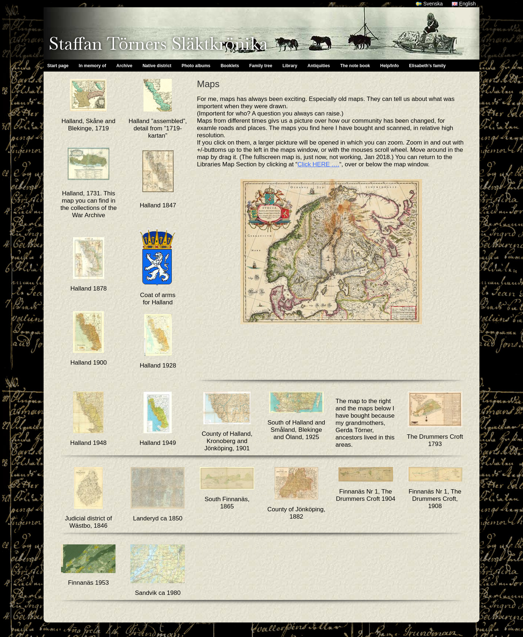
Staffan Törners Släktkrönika (158, 43)
